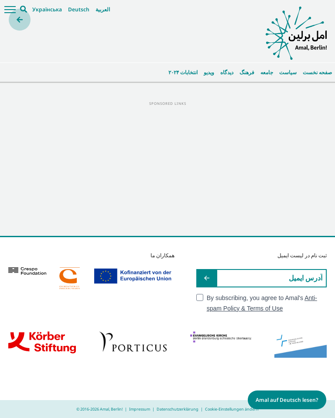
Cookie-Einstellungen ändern (232, 409)
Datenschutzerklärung (177, 409)
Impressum (139, 409)
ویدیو (209, 72)
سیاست (288, 72)
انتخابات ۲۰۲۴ (183, 72)
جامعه (266, 72)
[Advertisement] (167, 168)
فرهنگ (246, 72)
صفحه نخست (317, 72)
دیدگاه (226, 72)
